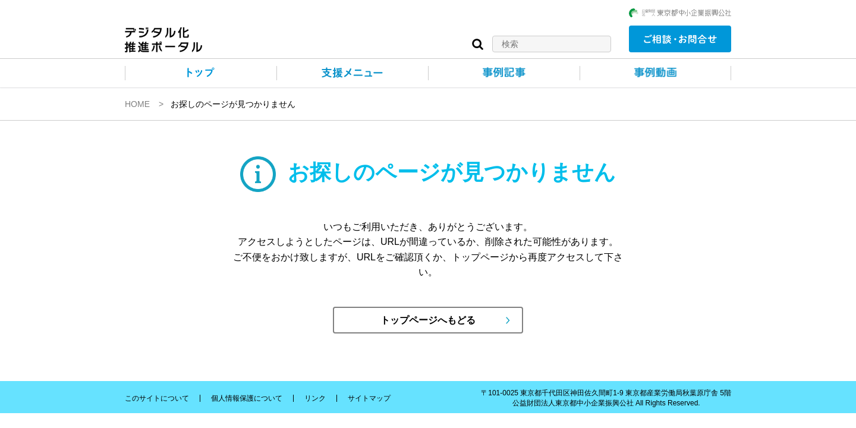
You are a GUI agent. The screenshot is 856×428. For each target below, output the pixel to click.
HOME (137, 104)
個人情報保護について (246, 398)
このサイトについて (157, 398)
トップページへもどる (428, 320)
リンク (315, 398)
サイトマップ (369, 398)
